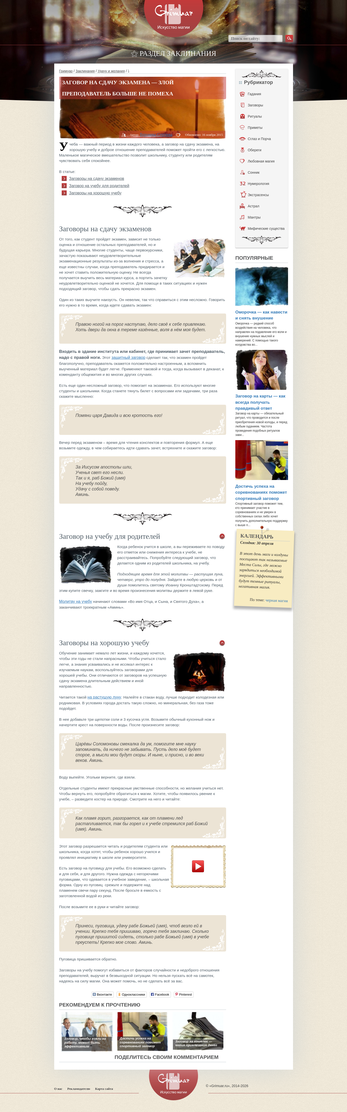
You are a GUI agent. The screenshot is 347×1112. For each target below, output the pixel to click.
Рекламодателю (78, 1089)
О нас (58, 1089)
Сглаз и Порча (255, 139)
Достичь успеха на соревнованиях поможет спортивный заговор (261, 492)
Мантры (250, 217)
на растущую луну (104, 697)
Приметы (251, 127)
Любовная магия (257, 161)
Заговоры (252, 105)
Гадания (250, 94)
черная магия (276, 600)
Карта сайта (104, 1089)
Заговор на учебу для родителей (99, 186)
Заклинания (85, 71)
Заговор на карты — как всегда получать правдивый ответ (260, 402)
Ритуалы (251, 116)
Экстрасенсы (254, 195)
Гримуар (66, 71)
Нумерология (254, 183)
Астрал (249, 206)
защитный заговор (128, 357)
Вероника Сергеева (156, 134)
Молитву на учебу (75, 601)
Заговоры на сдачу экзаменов (96, 178)
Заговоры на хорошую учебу (95, 193)
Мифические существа (262, 228)
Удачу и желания (111, 71)
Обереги (251, 150)
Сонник (249, 172)
